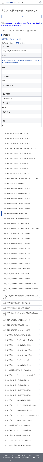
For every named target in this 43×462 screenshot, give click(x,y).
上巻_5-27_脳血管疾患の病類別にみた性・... (17, 263)
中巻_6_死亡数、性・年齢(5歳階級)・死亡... (17, 365)
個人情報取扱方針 (8, 457)
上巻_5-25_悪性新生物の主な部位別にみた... (17, 253)
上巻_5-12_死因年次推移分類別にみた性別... (17, 188)
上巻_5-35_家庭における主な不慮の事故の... (17, 308)
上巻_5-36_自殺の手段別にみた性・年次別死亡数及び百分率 (21, 314)
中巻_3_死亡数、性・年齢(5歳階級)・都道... (17, 345)
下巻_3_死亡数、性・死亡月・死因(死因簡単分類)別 (19, 405)
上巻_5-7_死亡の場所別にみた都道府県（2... (17, 163)
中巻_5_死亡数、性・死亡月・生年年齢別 (16, 360)
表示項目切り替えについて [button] (11, 39)
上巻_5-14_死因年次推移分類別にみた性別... (17, 198)
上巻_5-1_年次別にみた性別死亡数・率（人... (17, 133)
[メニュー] (3, 2)
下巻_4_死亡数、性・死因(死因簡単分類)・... (17, 410)
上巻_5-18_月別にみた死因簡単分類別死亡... (17, 218)
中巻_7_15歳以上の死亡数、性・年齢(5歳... (17, 370)
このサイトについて (9, 455)
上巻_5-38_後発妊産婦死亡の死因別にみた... (17, 325)
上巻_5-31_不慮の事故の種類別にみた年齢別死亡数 (19, 283)
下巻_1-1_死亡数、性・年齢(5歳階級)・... (16, 380)
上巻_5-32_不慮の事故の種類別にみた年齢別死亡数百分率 (21, 290)
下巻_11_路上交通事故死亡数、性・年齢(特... (17, 445)
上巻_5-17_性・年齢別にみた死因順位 (15, 213)
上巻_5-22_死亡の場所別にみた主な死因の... (17, 238)
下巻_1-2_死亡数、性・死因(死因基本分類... (17, 390)
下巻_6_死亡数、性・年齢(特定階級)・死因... (17, 420)
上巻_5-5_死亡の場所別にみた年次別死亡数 (17, 153)
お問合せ (17, 457)
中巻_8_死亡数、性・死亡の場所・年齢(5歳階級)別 (19, 375)
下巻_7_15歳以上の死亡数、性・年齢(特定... (17, 425)
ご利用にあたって (22, 455)
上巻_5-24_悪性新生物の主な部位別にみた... (17, 248)
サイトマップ (36, 457)
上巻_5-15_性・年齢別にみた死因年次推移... (17, 203)
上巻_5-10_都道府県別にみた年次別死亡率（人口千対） (21, 178)
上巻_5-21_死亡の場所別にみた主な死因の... (17, 233)
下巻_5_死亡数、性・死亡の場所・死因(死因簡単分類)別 (21, 415)
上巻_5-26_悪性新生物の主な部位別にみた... (17, 258)
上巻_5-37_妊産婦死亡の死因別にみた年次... (17, 320)
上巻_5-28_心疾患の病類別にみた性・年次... (17, 268)
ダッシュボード (26, 457)
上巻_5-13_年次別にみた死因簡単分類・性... (17, 193)
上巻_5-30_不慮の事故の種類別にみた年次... (17, 278)
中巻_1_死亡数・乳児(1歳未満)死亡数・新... (17, 335)
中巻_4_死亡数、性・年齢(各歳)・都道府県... (17, 350)
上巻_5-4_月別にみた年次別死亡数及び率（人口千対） (20, 148)
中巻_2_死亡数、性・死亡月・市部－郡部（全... (18, 340)
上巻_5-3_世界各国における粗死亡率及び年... (17, 143)
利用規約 (37, 455)
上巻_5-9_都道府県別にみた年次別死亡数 (16, 173)
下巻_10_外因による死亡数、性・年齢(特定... (17, 440)
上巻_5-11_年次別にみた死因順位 (14, 183)
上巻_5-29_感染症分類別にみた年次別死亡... (17, 273)
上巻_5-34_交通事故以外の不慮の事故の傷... (17, 303)
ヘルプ (30, 455)
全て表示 (22, 43)
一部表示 (16, 43)
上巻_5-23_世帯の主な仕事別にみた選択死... (17, 243)
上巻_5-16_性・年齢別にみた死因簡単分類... (17, 208)
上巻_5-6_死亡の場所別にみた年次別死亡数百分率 (19, 158)
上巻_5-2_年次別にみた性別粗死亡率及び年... (17, 138)
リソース (21, 16)
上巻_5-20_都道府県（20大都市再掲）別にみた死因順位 (21, 228)
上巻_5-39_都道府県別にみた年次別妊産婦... (17, 330)
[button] (40, 2)
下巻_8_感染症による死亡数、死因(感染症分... (17, 430)
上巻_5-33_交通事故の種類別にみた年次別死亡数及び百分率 (21, 297)
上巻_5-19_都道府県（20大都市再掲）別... (16, 223)
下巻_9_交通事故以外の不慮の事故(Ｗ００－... (17, 435)
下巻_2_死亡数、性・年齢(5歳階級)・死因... (17, 400)
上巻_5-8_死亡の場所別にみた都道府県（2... (17, 168)
